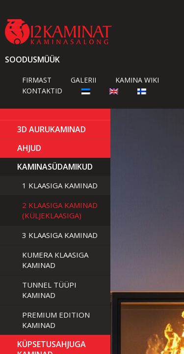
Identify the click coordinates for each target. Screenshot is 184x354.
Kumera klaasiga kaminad (55, 260)
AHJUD (29, 148)
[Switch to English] (113, 90)
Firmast (37, 80)
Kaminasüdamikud (55, 166)
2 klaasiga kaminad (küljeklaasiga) (60, 210)
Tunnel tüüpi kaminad (49, 290)
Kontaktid (42, 90)
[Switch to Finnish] (141, 90)
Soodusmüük (32, 59)
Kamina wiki (137, 80)
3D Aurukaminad (51, 129)
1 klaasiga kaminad (60, 185)
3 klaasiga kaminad (60, 235)
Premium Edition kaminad (56, 320)
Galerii (83, 80)
